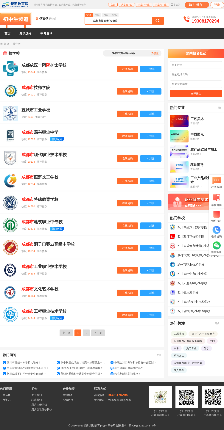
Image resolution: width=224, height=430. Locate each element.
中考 (176, 348)
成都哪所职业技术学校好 (188, 362)
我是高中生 (161, 4)
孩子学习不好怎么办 (203, 333)
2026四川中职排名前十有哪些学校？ (80, 368)
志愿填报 (179, 333)
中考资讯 (46, 33)
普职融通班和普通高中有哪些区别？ (79, 373)
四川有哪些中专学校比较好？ (22, 362)
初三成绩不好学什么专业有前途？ (24, 373)
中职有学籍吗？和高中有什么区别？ (26, 368)
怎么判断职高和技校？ (126, 373)
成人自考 (179, 370)
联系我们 (36, 399)
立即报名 (196, 93)
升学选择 (25, 33)
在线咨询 (127, 69)
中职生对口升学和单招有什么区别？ (133, 362)
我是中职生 (144, 4)
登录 (217, 4)
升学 (206, 348)
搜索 (154, 53)
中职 (212, 341)
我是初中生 (126, 4)
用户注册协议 (39, 404)
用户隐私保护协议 (41, 409)
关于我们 (36, 394)
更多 (159, 355)
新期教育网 (15, 5)
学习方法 (179, 355)
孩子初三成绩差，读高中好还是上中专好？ (82, 362)
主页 (113, 4)
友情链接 (68, 399)
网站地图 (68, 394)
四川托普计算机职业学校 (188, 341)
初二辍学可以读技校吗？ (127, 368)
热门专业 (191, 348)
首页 (7, 33)
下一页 (98, 332)
